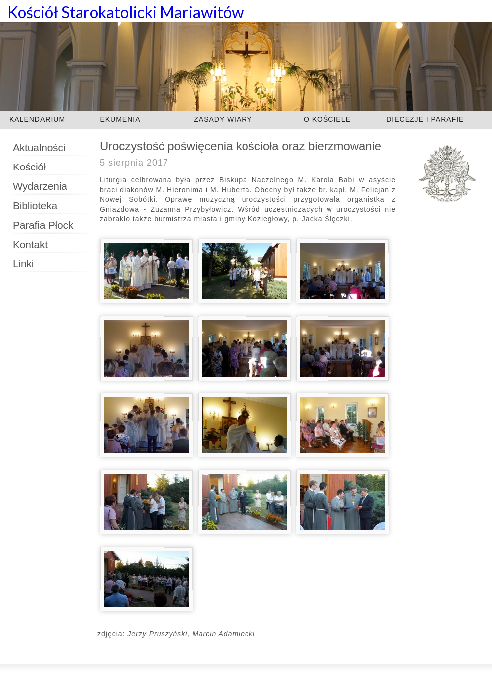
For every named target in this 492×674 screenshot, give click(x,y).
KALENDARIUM (37, 119)
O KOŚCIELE (327, 119)
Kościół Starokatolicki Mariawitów (125, 12)
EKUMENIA (120, 119)
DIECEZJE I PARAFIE (425, 119)
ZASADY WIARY (223, 119)
